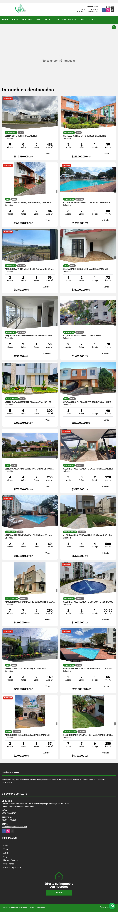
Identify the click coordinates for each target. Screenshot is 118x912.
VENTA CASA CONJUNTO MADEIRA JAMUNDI (85, 269)
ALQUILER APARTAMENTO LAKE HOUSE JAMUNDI (88, 469)
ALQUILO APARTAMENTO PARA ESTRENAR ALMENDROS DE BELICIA (30, 336)
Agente (49, 20)
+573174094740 (88, 11)
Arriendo (27, 20)
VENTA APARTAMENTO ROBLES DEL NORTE (84, 136)
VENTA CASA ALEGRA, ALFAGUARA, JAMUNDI (28, 202)
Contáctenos (87, 20)
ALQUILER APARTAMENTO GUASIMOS (82, 336)
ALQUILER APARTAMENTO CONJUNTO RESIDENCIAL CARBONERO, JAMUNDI (88, 602)
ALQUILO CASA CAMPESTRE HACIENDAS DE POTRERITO (88, 735)
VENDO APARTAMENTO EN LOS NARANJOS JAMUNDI (30, 535)
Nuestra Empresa (66, 20)
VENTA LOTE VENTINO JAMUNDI (21, 136)
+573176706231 (91, 9)
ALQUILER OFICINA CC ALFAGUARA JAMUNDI (27, 735)
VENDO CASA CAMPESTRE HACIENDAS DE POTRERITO (30, 469)
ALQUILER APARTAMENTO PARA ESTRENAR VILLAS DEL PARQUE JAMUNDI (88, 202)
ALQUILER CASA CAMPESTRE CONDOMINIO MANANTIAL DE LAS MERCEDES (30, 602)
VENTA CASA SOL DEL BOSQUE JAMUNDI (25, 668)
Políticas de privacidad (12, 867)
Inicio (5, 20)
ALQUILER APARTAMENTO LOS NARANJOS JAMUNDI (30, 269)
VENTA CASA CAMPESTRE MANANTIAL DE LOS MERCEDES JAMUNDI (30, 402)
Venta (15, 20)
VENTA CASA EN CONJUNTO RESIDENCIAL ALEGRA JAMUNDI (88, 402)
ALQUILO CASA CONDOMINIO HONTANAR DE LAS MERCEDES (88, 535)
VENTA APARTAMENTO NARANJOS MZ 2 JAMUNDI (88, 668)
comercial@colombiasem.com (14, 827)
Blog (38, 20)
